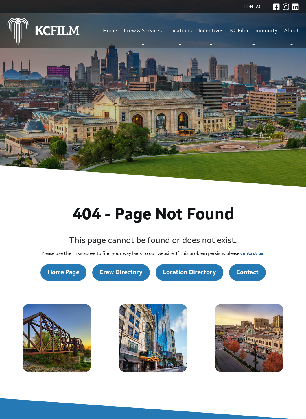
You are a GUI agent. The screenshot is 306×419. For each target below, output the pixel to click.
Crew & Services (143, 36)
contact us (251, 253)
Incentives (210, 36)
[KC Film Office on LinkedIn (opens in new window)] (295, 7)
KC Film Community (253, 36)
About (291, 36)
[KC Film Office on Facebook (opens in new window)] (276, 7)
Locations (180, 36)
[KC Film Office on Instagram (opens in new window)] (286, 7)
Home (110, 30)
